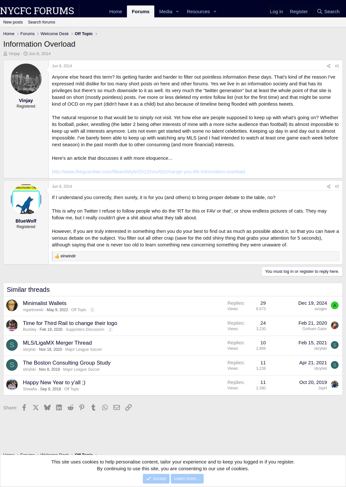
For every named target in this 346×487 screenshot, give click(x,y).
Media (165, 11)
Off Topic (78, 310)
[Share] (328, 66)
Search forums (41, 22)
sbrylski (29, 349)
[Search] (328, 11)
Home (115, 11)
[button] (177, 11)
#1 (337, 66)
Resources (198, 11)
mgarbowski (33, 310)
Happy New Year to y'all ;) (54, 382)
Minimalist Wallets (44, 303)
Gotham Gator (315, 329)
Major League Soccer (83, 349)
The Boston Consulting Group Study (67, 363)
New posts (13, 22)
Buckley (29, 329)
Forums (140, 11)
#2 (337, 186)
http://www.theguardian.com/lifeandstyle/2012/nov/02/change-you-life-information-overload (148, 171)
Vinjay (14, 53)
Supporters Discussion (85, 329)
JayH (322, 388)
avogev (320, 309)
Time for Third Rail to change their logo (70, 323)
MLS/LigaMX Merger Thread (57, 343)
